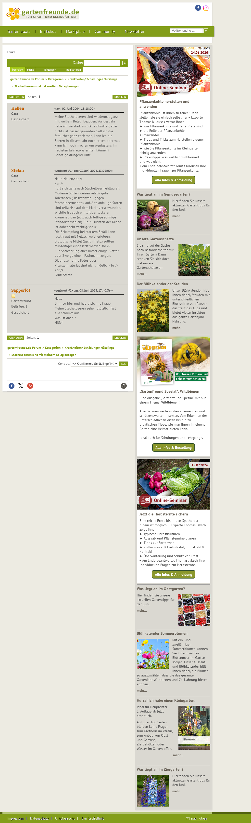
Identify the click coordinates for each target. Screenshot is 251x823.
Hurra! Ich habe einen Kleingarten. (166, 700)
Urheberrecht (65, 818)
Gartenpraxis (18, 31)
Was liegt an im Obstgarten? (161, 588)
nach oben (199, 818)
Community (105, 31)
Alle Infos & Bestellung (173, 447)
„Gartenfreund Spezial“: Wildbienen (169, 391)
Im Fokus (48, 31)
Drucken (120, 97)
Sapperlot (20, 290)
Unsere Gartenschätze (155, 238)
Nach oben (16, 337)
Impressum (15, 818)
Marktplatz (75, 31)
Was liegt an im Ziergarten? (160, 769)
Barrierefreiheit (92, 818)
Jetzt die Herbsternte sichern (163, 514)
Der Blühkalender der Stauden (162, 283)
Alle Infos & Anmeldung (173, 180)
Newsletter (135, 31)
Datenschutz (39, 818)
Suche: (78, 62)
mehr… (177, 216)
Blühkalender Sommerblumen (162, 633)
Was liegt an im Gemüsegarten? (163, 194)
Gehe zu (63, 363)
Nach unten (16, 97)
